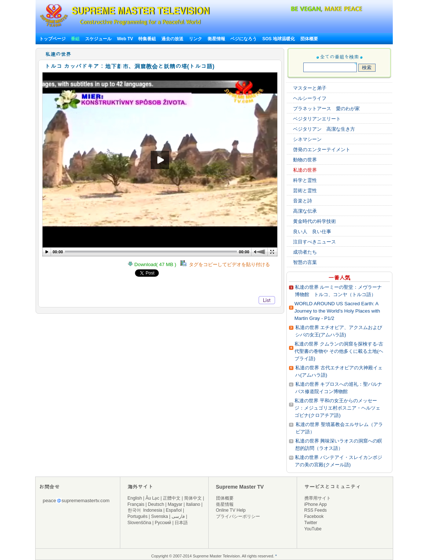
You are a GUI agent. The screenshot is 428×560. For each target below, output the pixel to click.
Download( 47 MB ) (154, 264)
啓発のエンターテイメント (321, 149)
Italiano (193, 504)
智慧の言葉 (305, 262)
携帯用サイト (317, 498)
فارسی (178, 516)
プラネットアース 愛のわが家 (326, 108)
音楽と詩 (302, 201)
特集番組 (147, 38)
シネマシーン (307, 139)
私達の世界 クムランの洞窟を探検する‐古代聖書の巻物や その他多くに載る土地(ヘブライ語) (339, 351)
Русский (163, 522)
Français (136, 504)
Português (138, 516)
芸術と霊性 (305, 190)
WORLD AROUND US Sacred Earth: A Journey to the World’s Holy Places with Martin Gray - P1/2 (337, 311)
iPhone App (315, 504)
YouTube (313, 528)
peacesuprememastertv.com (76, 500)
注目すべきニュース (314, 241)
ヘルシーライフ (309, 98)
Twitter (310, 522)
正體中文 (171, 498)
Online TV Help (231, 510)
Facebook (314, 516)
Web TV (125, 38)
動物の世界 (305, 160)
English (135, 498)
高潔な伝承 (305, 211)
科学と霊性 (305, 180)
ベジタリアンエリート (317, 119)
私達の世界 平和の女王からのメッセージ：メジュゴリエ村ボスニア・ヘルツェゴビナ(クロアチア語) (337, 408)
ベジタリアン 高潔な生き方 (324, 129)
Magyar (175, 504)
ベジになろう (243, 38)
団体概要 (309, 38)
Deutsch (156, 504)
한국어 (134, 510)
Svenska (159, 516)
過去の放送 (172, 38)
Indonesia (152, 510)
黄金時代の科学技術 (314, 221)
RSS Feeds (315, 510)
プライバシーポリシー (238, 516)
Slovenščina (139, 522)
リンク (195, 38)
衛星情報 (216, 38)
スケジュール (98, 38)
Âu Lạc (153, 498)
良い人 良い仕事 (312, 231)
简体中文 (193, 498)
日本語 (181, 522)
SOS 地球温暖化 (278, 38)
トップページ (52, 38)
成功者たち (305, 252)
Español (174, 510)
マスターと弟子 (309, 88)
